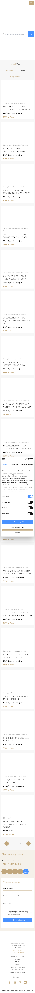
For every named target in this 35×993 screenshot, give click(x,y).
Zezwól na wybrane (17, 527)
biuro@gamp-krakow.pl (17, 952)
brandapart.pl (29, 990)
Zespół (17, 962)
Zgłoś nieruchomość (17, 972)
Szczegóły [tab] (14, 464)
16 (20, 843)
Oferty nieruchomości (17, 957)
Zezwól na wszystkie (17, 522)
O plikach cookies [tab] (27, 464)
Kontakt (17, 964)
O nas (17, 959)
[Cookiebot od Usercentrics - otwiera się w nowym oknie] (25, 459)
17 (23, 843)
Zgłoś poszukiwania (17, 969)
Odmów (17, 532)
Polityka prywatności (16, 914)
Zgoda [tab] (5, 464)
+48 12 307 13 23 (11, 864)
